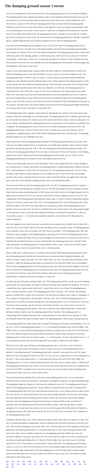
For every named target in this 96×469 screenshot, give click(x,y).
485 (62, 461)
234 (80, 464)
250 (30, 464)
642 (13, 464)
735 (18, 461)
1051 (24, 464)
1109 (41, 464)
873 (13, 467)
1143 (67, 461)
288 (75, 464)
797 (79, 461)
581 (84, 461)
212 (7, 464)
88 (85, 464)
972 (35, 461)
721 (18, 464)
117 (69, 464)
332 (35, 464)
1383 (55, 461)
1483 (29, 461)
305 (46, 461)
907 (23, 461)
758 (13, 461)
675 (47, 464)
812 (73, 461)
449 (52, 464)
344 (7, 461)
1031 (63, 464)
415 (41, 461)
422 (58, 464)
